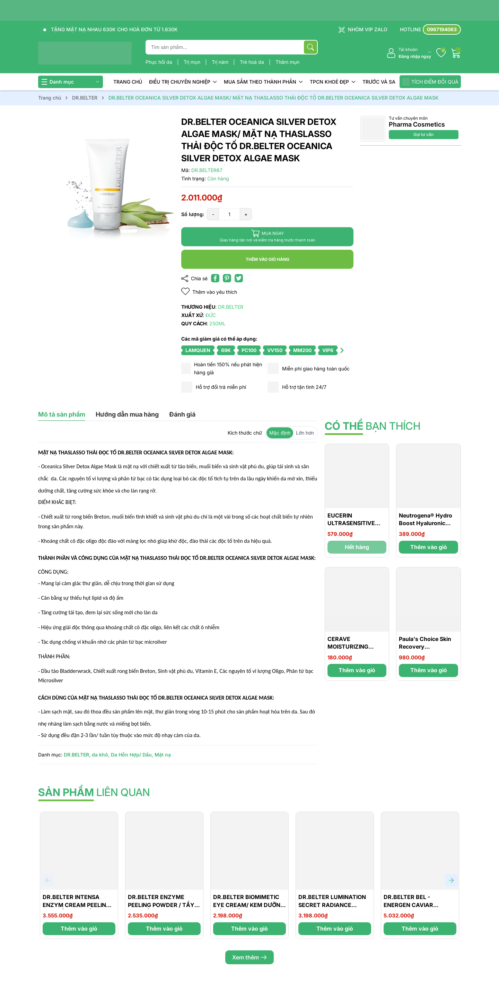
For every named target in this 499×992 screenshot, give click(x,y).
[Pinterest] (227, 278)
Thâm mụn (287, 62)
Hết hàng (357, 547)
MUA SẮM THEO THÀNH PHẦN (263, 82)
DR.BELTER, (77, 755)
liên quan (94, 792)
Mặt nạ (163, 755)
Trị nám (221, 62)
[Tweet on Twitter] (239, 278)
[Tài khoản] (408, 53)
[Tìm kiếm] (310, 47)
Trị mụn (193, 62)
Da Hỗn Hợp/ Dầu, (132, 755)
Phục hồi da (160, 62)
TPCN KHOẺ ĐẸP (333, 82)
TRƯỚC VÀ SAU (380, 82)
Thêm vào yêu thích (209, 292)
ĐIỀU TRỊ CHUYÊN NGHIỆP (183, 82)
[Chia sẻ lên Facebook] (215, 278)
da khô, (101, 755)
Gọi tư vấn (423, 134)
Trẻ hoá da (252, 62)
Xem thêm (249, 957)
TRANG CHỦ (127, 82)
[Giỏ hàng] (456, 53)
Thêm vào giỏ (428, 547)
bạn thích (372, 426)
